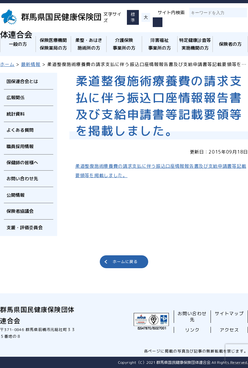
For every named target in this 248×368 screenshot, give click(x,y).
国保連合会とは (22, 81)
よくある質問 (20, 130)
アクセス (229, 330)
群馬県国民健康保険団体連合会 (51, 25)
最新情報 (30, 64)
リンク (192, 330)
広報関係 (15, 97)
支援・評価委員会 (24, 227)
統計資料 (15, 114)
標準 (133, 17)
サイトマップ (229, 313)
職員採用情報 (20, 146)
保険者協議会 (20, 211)
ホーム (7, 64)
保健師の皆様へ (22, 162)
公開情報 (15, 195)
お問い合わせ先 (22, 178)
